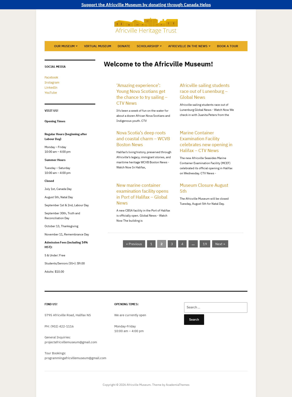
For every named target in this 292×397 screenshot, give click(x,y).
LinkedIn (50, 87)
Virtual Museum (97, 46)
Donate (124, 46)
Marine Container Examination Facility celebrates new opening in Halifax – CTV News (206, 141)
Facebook (51, 77)
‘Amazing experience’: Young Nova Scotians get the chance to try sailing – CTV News (141, 94)
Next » (220, 244)
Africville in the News (187, 46)
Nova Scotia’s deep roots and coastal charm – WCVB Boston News (143, 138)
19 (205, 244)
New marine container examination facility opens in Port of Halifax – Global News (142, 194)
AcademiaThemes (178, 383)
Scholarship (148, 46)
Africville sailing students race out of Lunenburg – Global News (204, 91)
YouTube (50, 91)
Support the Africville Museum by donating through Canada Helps (146, 4)
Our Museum (64, 46)
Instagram (51, 82)
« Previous (134, 244)
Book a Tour (227, 46)
